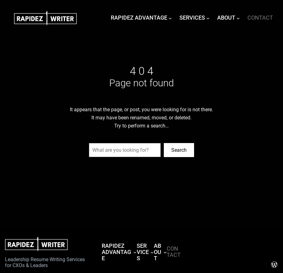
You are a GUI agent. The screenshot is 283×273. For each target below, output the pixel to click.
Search (179, 150)
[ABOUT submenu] (238, 18)
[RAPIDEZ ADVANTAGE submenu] (170, 18)
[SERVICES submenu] (208, 18)
